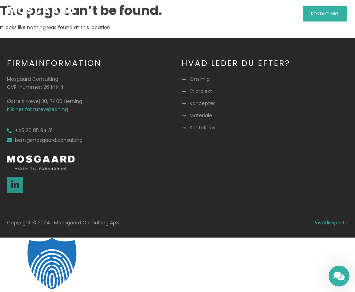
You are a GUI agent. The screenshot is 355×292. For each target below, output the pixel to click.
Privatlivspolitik (330, 222)
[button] (177, 14)
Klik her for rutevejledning (37, 109)
